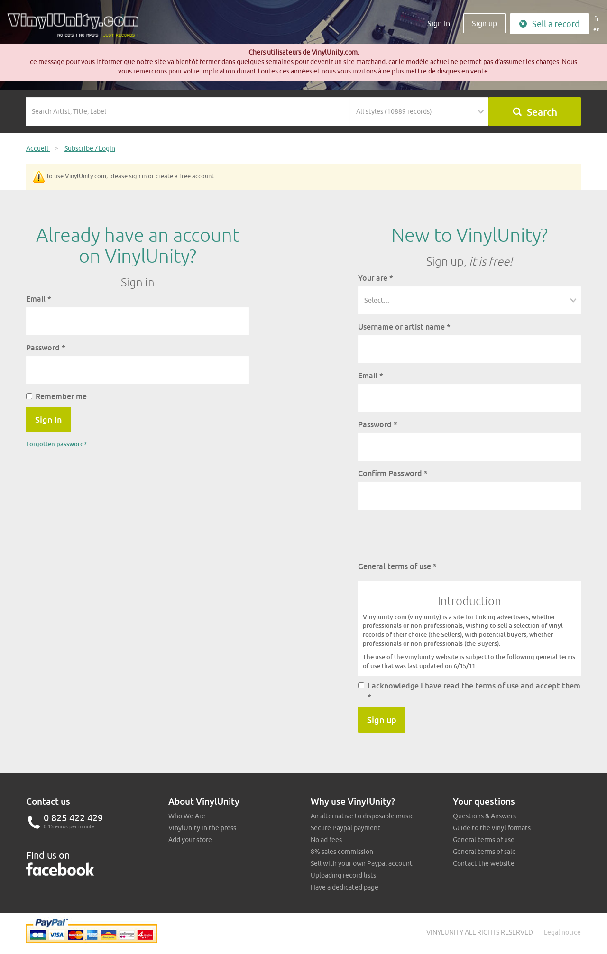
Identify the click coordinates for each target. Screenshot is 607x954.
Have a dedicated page (344, 887)
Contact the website (484, 863)
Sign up (484, 23)
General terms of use (397, 566)
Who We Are (186, 816)
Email (38, 298)
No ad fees (326, 840)
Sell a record (549, 24)
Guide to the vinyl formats (492, 828)
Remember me (56, 396)
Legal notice (562, 932)
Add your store (190, 840)
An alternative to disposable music (362, 816)
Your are (375, 278)
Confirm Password (393, 473)
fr (596, 18)
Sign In (438, 23)
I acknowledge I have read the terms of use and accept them (469, 691)
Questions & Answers (484, 816)
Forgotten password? (56, 444)
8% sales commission (342, 851)
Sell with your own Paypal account (362, 863)
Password (45, 347)
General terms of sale (484, 851)
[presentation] (430, 535)
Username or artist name (404, 326)
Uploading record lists (343, 875)
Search (534, 112)
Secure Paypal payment (345, 828)
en (596, 29)
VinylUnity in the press (202, 828)
